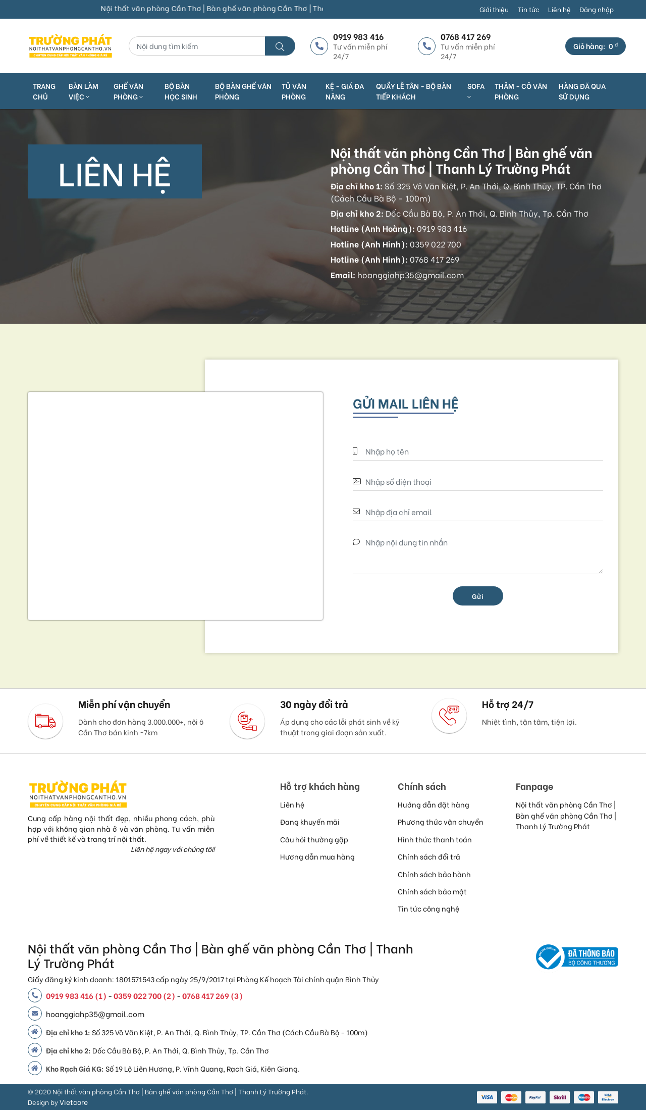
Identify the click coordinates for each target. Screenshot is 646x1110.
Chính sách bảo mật (432, 891)
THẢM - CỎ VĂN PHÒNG (521, 91)
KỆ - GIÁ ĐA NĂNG (345, 91)
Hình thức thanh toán (435, 839)
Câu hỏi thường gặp (314, 839)
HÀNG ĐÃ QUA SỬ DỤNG (582, 91)
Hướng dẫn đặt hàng (433, 804)
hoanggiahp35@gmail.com (95, 1013)
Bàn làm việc (83, 91)
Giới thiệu (494, 9)
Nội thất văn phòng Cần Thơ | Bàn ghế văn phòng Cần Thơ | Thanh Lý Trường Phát (566, 815)
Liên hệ (559, 9)
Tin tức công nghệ (428, 908)
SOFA (475, 90)
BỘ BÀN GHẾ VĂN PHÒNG (243, 91)
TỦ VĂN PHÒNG (294, 91)
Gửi (478, 595)
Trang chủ (44, 91)
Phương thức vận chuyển (440, 821)
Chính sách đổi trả (429, 856)
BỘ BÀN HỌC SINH (181, 91)
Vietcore (74, 1101)
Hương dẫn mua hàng (317, 856)
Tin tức (528, 9)
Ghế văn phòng (128, 91)
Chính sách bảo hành (434, 874)
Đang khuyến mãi (310, 821)
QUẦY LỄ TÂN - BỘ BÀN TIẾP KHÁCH (413, 91)
